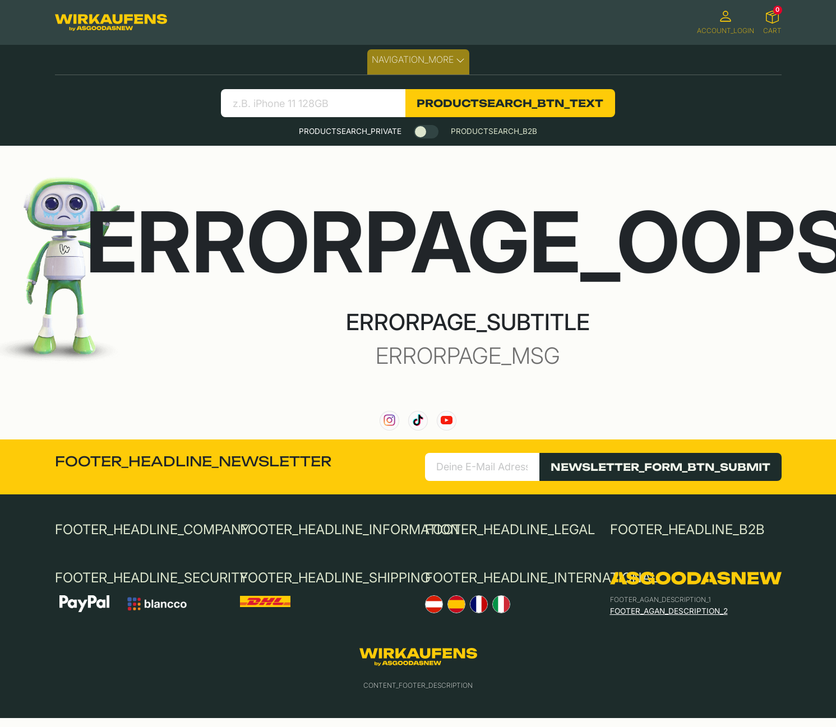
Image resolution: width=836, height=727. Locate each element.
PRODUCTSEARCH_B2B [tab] (494, 131)
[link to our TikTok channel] (418, 420)
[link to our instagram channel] (389, 420)
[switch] (426, 131)
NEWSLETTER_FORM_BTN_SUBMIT (660, 467)
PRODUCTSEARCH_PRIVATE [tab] (350, 131)
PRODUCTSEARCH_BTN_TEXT (510, 103)
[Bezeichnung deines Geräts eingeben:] (313, 103)
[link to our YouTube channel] (446, 420)
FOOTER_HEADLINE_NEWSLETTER (193, 461)
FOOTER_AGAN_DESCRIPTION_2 (669, 610)
